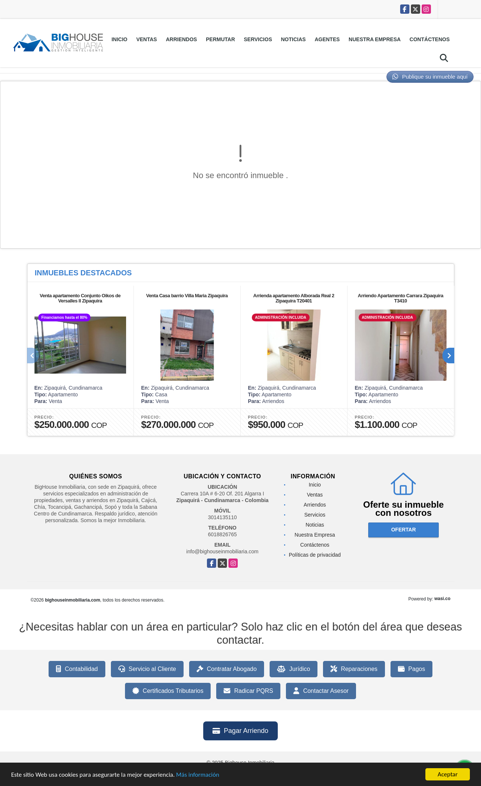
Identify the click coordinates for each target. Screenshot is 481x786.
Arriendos (181, 39)
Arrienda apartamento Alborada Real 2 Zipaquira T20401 (293, 298)
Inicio (120, 39)
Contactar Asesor (321, 691)
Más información (197, 775)
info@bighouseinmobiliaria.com (222, 551)
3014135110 (222, 517)
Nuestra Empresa (375, 39)
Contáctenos (429, 39)
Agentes (327, 39)
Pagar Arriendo (240, 730)
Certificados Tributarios (168, 691)
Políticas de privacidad (315, 555)
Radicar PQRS (248, 691)
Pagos (411, 669)
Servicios (258, 39)
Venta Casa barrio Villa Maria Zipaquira (187, 295)
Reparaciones (354, 669)
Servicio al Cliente (147, 669)
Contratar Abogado (227, 669)
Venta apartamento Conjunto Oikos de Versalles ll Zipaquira (80, 298)
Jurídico (293, 669)
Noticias (293, 39)
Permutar (220, 39)
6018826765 (222, 534)
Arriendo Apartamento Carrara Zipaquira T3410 (400, 298)
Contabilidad (77, 669)
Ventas (146, 39)
